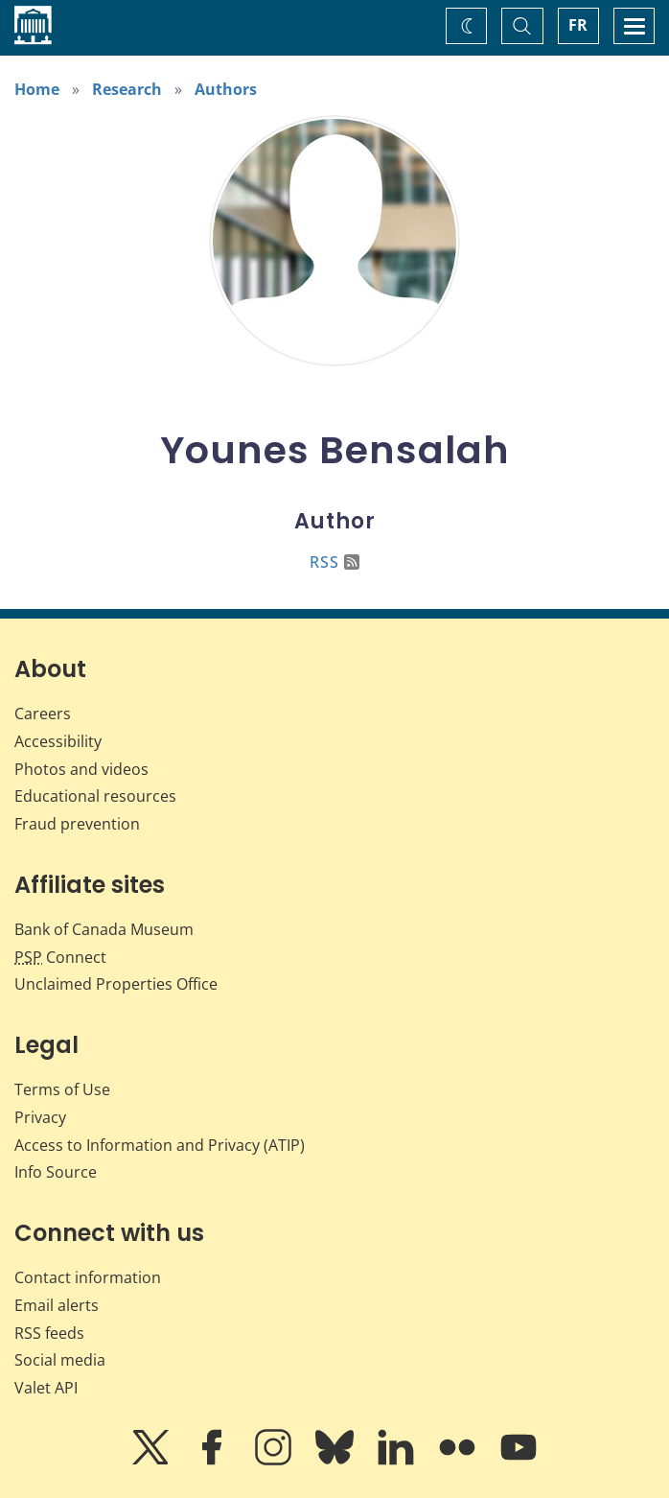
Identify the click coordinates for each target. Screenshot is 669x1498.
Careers (42, 713)
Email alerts (56, 1305)
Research (127, 89)
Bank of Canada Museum (104, 929)
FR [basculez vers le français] (578, 24)
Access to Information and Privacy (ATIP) (159, 1145)
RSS (334, 562)
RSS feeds (49, 1333)
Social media (59, 1359)
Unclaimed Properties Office (116, 984)
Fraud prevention (77, 823)
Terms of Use (62, 1089)
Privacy (40, 1117)
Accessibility (58, 741)
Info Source (55, 1171)
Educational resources (95, 796)
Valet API (46, 1387)
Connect (60, 957)
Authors (226, 89)
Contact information (87, 1277)
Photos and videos (81, 769)
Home (36, 89)
